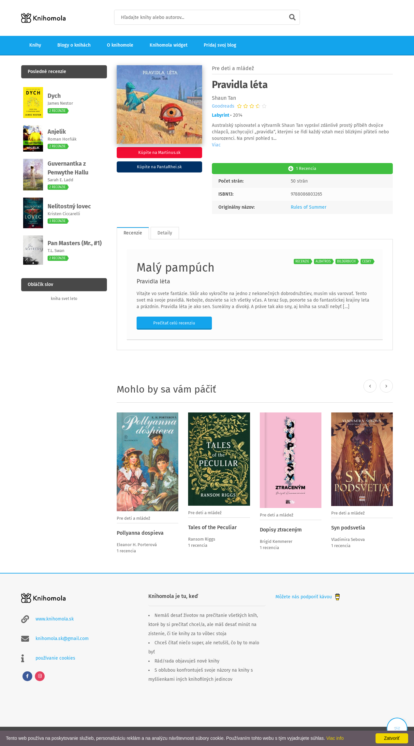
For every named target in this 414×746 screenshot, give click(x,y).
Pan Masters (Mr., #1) (75, 243)
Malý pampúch (175, 267)
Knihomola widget (168, 45)
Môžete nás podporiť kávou (308, 595)
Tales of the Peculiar (212, 527)
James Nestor (60, 103)
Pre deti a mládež (233, 68)
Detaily (164, 232)
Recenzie (133, 232)
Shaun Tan (224, 98)
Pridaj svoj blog (220, 45)
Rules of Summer (308, 206)
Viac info (335, 738)
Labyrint (220, 115)
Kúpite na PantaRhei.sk (159, 166)
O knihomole (120, 45)
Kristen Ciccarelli (64, 213)
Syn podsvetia (348, 527)
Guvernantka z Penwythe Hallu (68, 168)
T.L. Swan (56, 250)
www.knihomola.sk (55, 618)
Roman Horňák (62, 139)
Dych (54, 95)
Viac (216, 145)
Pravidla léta (153, 280)
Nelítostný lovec (69, 206)
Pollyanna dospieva (140, 532)
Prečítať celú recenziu (174, 322)
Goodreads (223, 106)
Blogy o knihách (74, 45)
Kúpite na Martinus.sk (159, 152)
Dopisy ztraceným (281, 529)
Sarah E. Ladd (60, 179)
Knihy (35, 45)
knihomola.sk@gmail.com (62, 637)
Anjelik (57, 131)
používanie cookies (55, 657)
